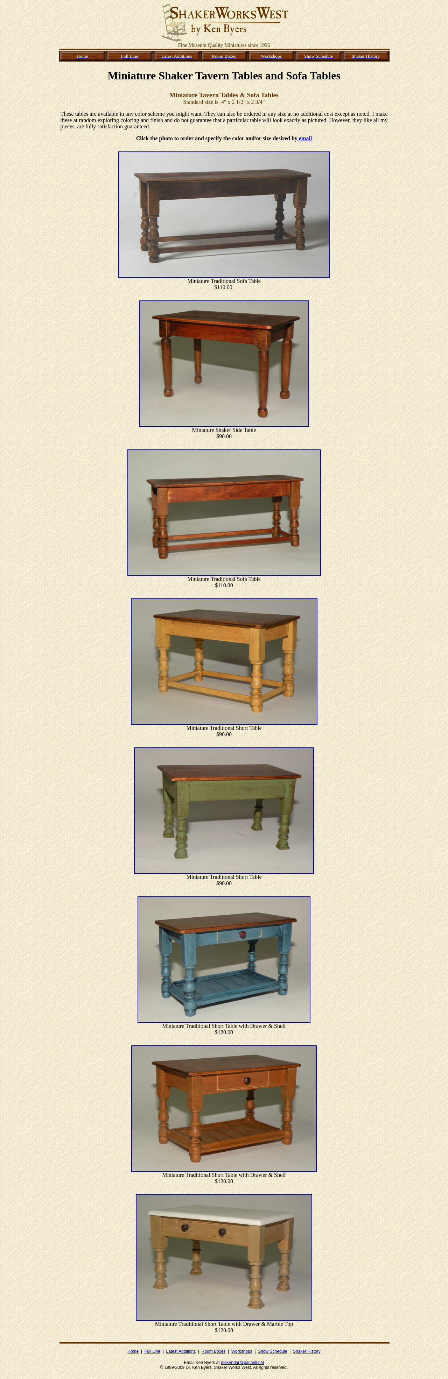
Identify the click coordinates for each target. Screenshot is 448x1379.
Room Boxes (214, 1351)
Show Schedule (272, 1351)
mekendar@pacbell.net (242, 1362)
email (305, 138)
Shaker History (307, 1351)
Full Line (152, 1351)
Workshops (241, 1351)
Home (133, 1351)
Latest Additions (181, 1351)
